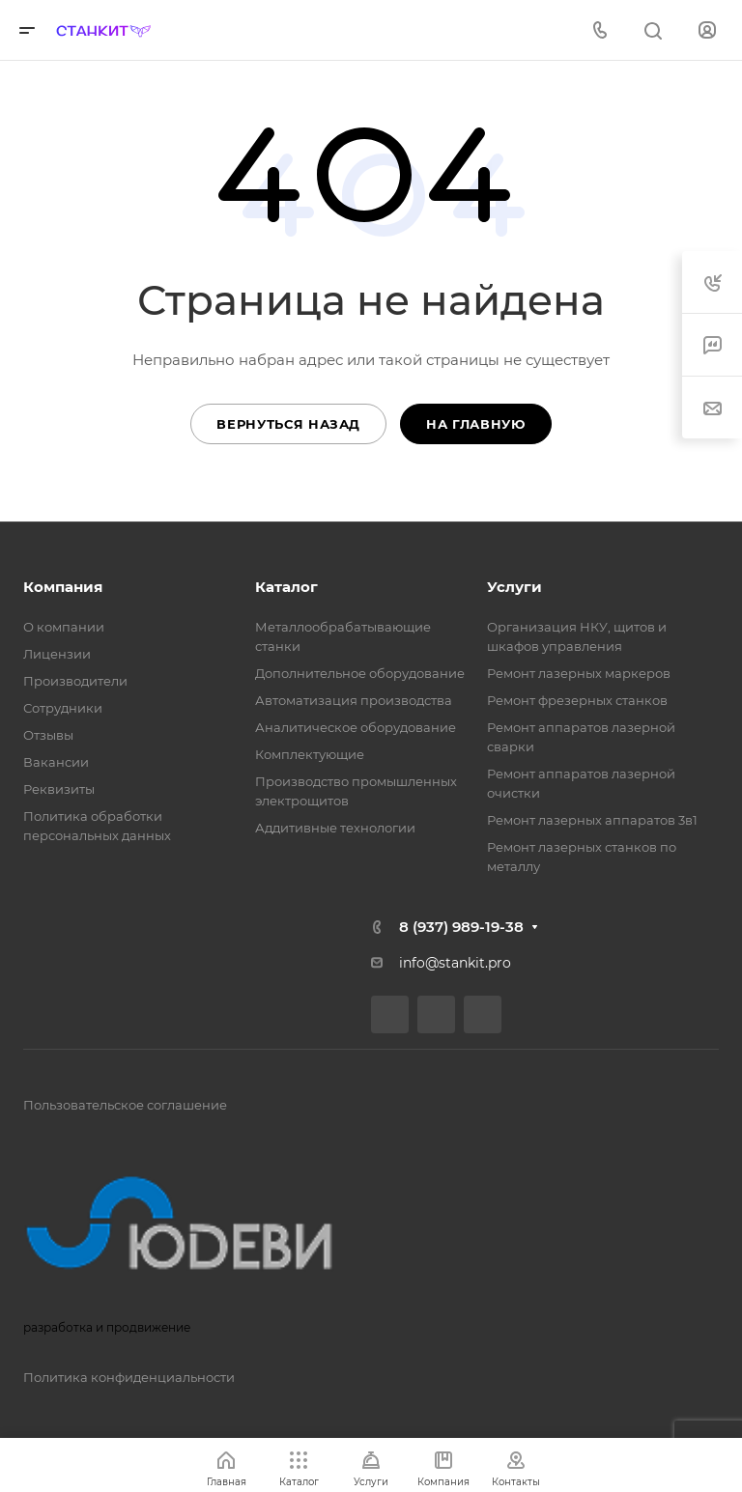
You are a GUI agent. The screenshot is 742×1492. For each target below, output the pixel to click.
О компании (63, 626)
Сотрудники (62, 708)
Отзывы (48, 735)
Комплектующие (309, 754)
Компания (62, 586)
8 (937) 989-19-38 (461, 926)
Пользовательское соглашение (125, 1104)
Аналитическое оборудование (355, 727)
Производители (75, 681)
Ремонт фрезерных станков (577, 700)
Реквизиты (59, 789)
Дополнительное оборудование (360, 673)
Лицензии (57, 654)
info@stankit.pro (455, 962)
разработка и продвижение (197, 1240)
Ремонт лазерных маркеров (579, 673)
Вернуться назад (288, 424)
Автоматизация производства (353, 700)
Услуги (514, 586)
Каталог (286, 586)
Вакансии (56, 762)
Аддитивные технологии (335, 827)
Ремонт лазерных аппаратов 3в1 (592, 820)
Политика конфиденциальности (129, 1377)
